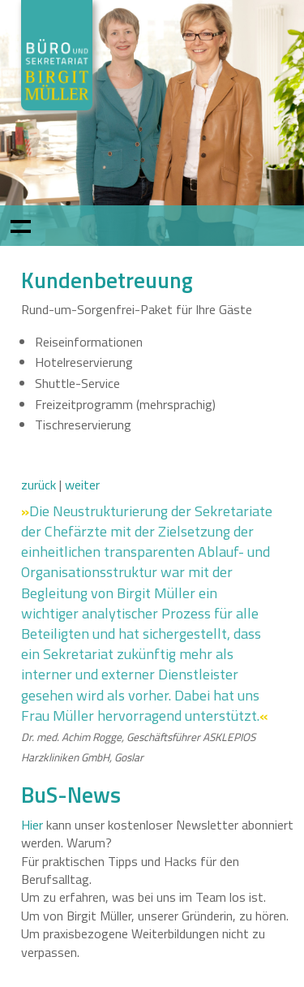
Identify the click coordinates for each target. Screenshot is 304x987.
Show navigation (20, 225)
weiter (82, 484)
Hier (32, 824)
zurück (38, 484)
